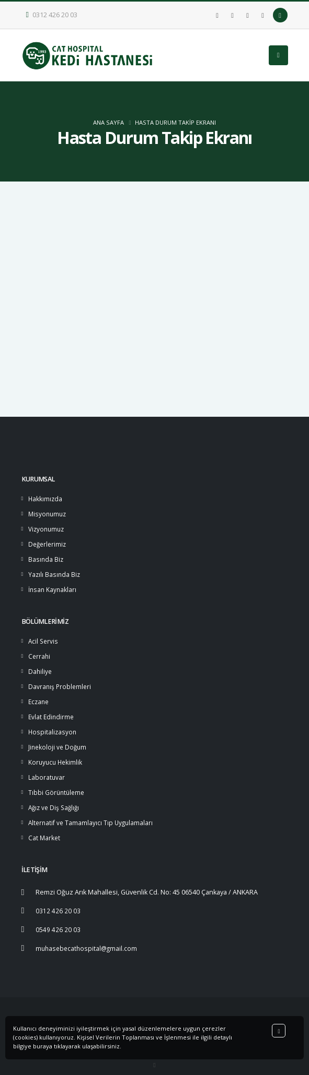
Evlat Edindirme (52, 709)
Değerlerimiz (48, 541)
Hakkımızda (45, 497)
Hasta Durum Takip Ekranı (175, 122)
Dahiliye (40, 665)
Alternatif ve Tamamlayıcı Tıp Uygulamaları (92, 811)
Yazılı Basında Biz (55, 570)
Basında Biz (46, 556)
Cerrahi (39, 651)
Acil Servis (44, 636)
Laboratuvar (46, 768)
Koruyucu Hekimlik (56, 753)
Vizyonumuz (47, 527)
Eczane (39, 695)
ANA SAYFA (108, 122)
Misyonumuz (48, 512)
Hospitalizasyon (53, 724)
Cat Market (44, 826)
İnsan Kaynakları (53, 585)
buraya (42, 1046)
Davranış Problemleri (60, 680)
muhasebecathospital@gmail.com (88, 935)
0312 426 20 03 (52, 14)
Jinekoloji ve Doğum (58, 738)
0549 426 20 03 (58, 917)
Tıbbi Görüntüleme (57, 782)
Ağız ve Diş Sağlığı (55, 797)
